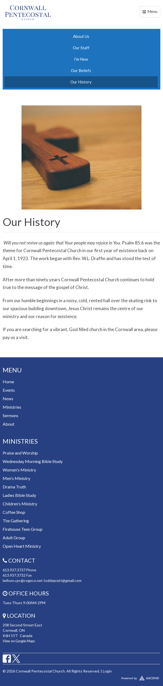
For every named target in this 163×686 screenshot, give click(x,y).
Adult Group (14, 537)
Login (107, 671)
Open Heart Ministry (22, 546)
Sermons (10, 415)
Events (9, 390)
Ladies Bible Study (19, 495)
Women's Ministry (19, 469)
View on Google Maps (19, 641)
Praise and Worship (20, 452)
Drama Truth (14, 486)
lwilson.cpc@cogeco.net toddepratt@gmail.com (42, 580)
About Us (81, 36)
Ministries (12, 406)
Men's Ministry (16, 478)
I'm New (81, 59)
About (8, 423)
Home (8, 381)
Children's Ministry (20, 503)
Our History (81, 81)
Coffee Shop (14, 512)
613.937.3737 (14, 570)
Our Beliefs (81, 70)
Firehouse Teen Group (22, 529)
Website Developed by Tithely (81, 677)
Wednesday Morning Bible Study (33, 461)
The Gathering (16, 520)
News (8, 398)
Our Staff (81, 47)
